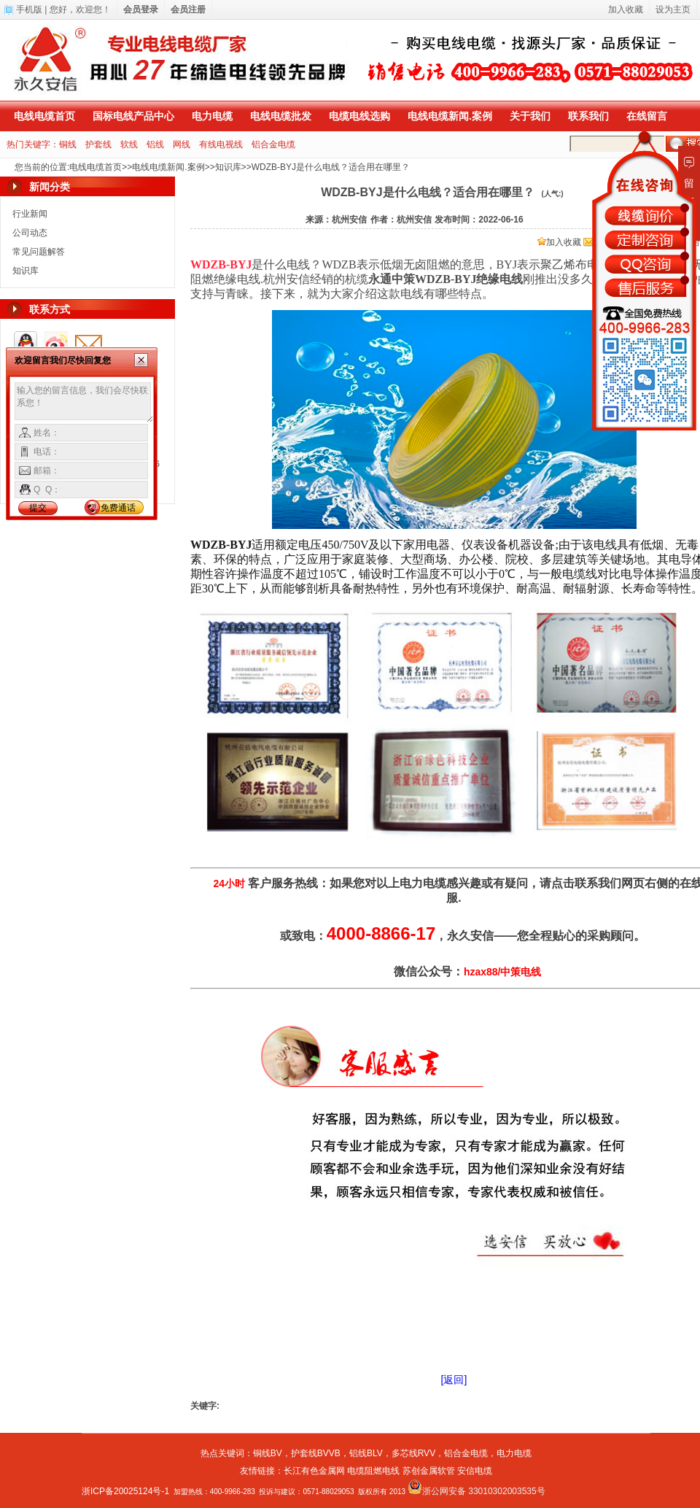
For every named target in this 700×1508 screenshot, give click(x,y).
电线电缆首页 (44, 116)
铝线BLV (366, 1453)
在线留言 (646, 116)
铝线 (155, 144)
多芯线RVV (413, 1453)
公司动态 (29, 233)
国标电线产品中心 (133, 116)
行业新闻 (29, 214)
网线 (181, 144)
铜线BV (267, 1453)
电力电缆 (212, 116)
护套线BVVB (316, 1453)
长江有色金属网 (314, 1471)
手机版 (29, 9)
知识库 (228, 167)
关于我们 (530, 116)
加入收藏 (559, 242)
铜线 (68, 144)
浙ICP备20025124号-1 (125, 1491)
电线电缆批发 (280, 116)
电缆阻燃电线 (373, 1471)
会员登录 (140, 9)
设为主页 (673, 9)
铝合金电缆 (273, 144)
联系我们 (588, 116)
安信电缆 (474, 1471)
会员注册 (188, 9)
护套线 (98, 144)
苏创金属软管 (428, 1471)
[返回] (454, 1379)
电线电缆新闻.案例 (450, 116)
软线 (129, 144)
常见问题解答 (38, 252)
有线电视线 (221, 144)
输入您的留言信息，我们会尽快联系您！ (84, 402)
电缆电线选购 (359, 116)
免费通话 (118, 508)
